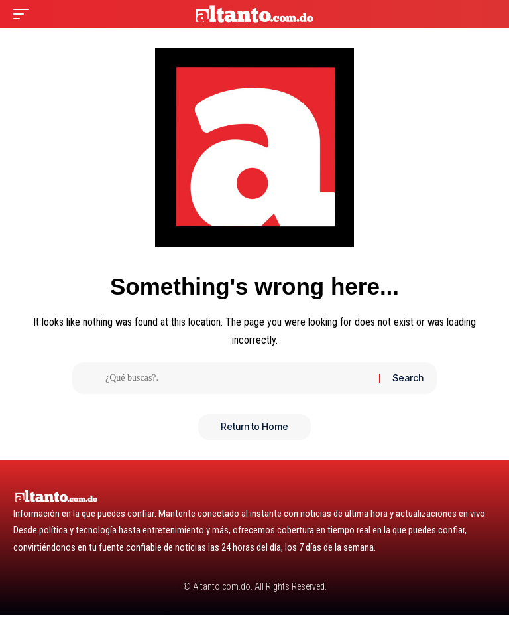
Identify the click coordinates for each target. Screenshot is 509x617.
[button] (24, 14)
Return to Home (254, 428)
